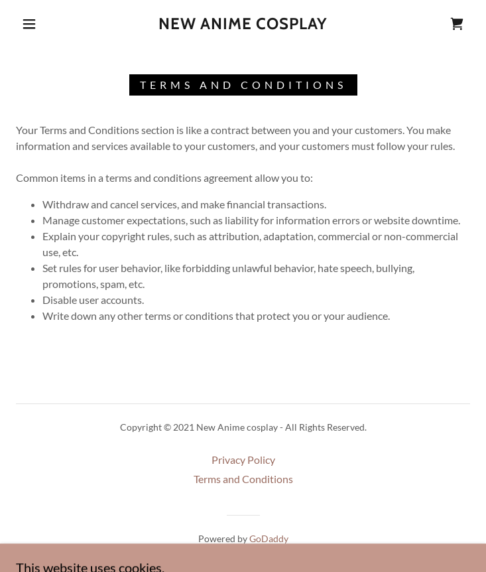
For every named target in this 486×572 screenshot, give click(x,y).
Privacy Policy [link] (243, 459)
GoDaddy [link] (268, 538)
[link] (243, 24)
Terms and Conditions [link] (243, 478)
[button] (39, 24)
